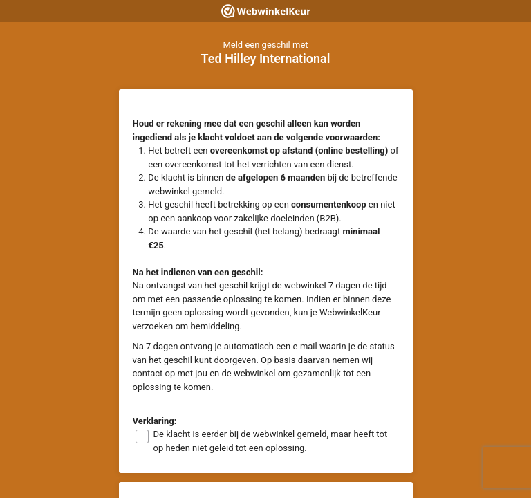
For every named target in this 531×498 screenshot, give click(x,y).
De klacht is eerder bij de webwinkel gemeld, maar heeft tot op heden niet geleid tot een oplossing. (270, 441)
